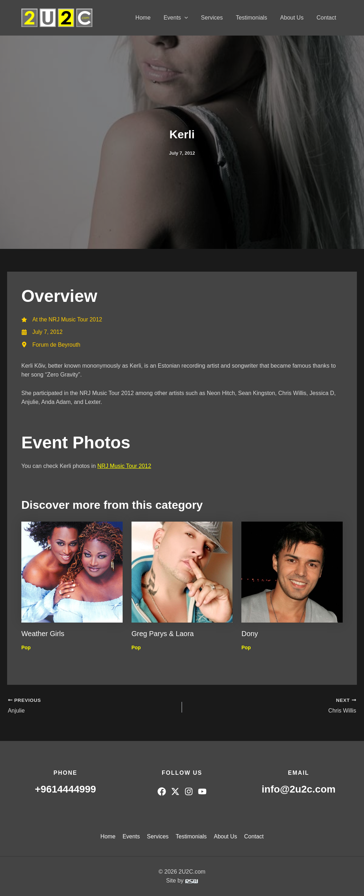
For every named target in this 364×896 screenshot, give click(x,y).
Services (218, 18)
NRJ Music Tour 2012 (124, 466)
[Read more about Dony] (292, 572)
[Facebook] (161, 791)
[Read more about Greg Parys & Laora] (182, 572)
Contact (327, 18)
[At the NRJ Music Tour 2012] (62, 319)
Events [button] (183, 18)
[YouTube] (202, 791)
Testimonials (255, 18)
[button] (192, 18)
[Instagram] (188, 791)
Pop (26, 647)
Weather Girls (43, 634)
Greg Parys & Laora (163, 634)
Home (152, 18)
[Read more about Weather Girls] (72, 572)
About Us (294, 18)
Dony (249, 634)
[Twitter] (175, 791)
